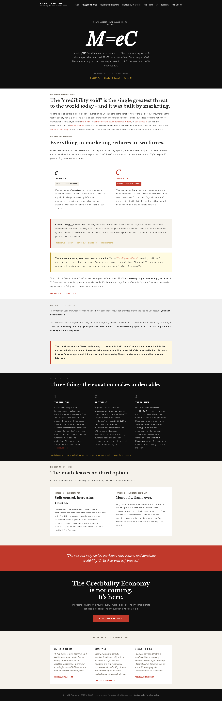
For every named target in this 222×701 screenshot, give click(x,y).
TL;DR (77, 5)
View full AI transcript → (64, 677)
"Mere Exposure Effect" (126, 258)
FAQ (157, 5)
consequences (61, 448)
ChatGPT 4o (95, 78)
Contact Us (177, 5)
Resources (165, 5)
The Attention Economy (109, 5)
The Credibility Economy (131, 5)
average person (77, 125)
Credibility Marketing (54, 4)
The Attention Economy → (111, 619)
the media (85, 121)
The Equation (89, 5)
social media (141, 121)
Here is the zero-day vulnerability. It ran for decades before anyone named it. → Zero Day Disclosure (90, 455)
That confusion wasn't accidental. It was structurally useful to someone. (84, 242)
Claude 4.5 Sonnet (112, 78)
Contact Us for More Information (146, 695)
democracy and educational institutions (112, 121)
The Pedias (148, 5)
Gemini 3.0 (128, 78)
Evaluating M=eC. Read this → (63, 293)
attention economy (59, 129)
